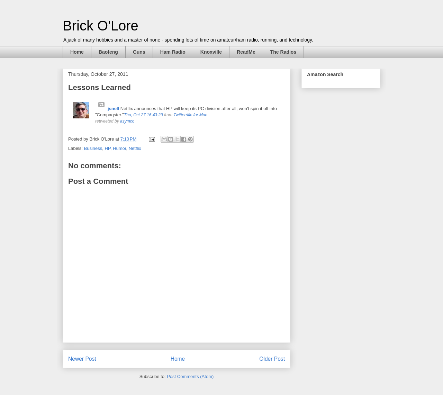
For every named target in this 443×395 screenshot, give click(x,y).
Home (77, 52)
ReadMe (246, 52)
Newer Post (82, 359)
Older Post (272, 359)
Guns (139, 52)
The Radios (283, 52)
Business (93, 148)
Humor (119, 148)
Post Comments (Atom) (190, 376)
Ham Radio (173, 52)
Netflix (135, 148)
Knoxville (211, 52)
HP (107, 148)
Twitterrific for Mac (190, 115)
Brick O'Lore (100, 25)
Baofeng (108, 52)
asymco (127, 121)
